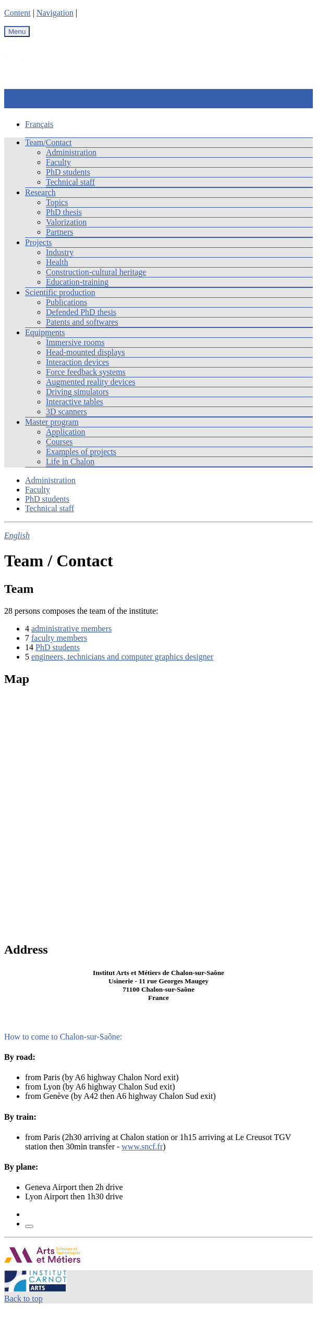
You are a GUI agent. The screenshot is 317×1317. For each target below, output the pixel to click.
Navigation (55, 12)
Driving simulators (77, 391)
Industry (60, 252)
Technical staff (70, 182)
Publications (66, 302)
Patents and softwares (82, 322)
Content (17, 12)
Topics (57, 202)
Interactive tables (74, 401)
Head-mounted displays (85, 352)
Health (57, 262)
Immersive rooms (75, 342)
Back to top (23, 1298)
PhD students (68, 172)
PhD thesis (64, 212)
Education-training (77, 281)
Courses (59, 441)
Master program (52, 421)
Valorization (66, 222)
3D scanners (66, 411)
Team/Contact (48, 142)
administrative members (71, 628)
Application (66, 431)
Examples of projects (81, 451)
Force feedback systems (86, 372)
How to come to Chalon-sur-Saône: (63, 1036)
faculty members (59, 638)
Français (39, 124)
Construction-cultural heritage (96, 272)
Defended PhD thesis (81, 312)
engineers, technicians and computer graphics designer (122, 656)
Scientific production (60, 292)
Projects (38, 242)
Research (40, 192)
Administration (71, 152)
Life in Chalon (70, 461)
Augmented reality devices (91, 381)
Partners (59, 231)
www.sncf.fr (142, 1146)
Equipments (45, 332)
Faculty (58, 162)
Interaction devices (77, 362)
